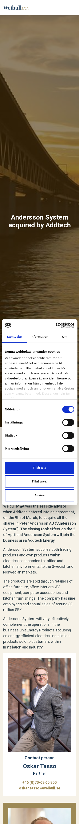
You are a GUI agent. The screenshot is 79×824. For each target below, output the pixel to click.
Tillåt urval (39, 481)
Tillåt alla (39, 467)
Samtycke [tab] (14, 336)
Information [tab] (39, 336)
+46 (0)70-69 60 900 (39, 782)
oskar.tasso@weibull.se (39, 788)
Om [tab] (64, 336)
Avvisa (40, 495)
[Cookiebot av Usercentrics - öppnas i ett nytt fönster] (56, 325)
